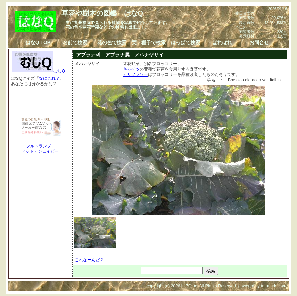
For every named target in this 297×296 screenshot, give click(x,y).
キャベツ (131, 69)
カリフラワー (135, 74)
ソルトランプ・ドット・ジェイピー (40, 149)
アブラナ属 (117, 54)
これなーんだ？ (89, 259)
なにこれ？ (49, 78)
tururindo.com (273, 285)
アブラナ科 (88, 54)
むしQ (38, 71)
